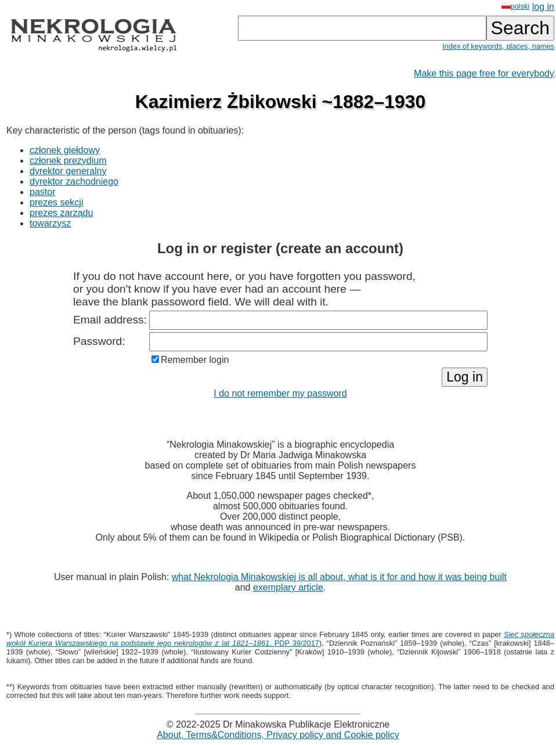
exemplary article (288, 587)
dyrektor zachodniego (74, 181)
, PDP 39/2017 (280, 638)
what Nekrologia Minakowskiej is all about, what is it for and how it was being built (339, 577)
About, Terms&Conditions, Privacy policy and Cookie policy (278, 735)
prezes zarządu (61, 213)
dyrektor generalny (68, 171)
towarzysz (50, 223)
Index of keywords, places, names (498, 46)
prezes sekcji (56, 202)
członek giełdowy (65, 150)
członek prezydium (68, 160)
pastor (42, 192)
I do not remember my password (280, 393)
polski (515, 6)
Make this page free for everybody (484, 73)
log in (543, 7)
